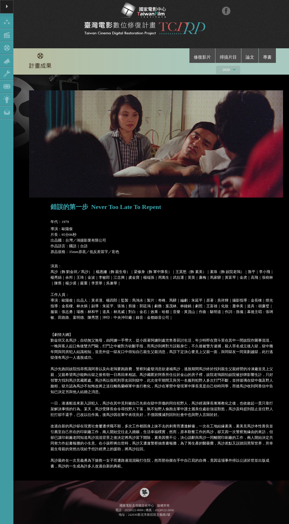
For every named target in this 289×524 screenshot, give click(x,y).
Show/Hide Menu (6, 59)
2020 (227, 70)
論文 (250, 57)
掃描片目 (228, 57)
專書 (267, 57)
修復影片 (202, 57)
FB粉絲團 (226, 11)
